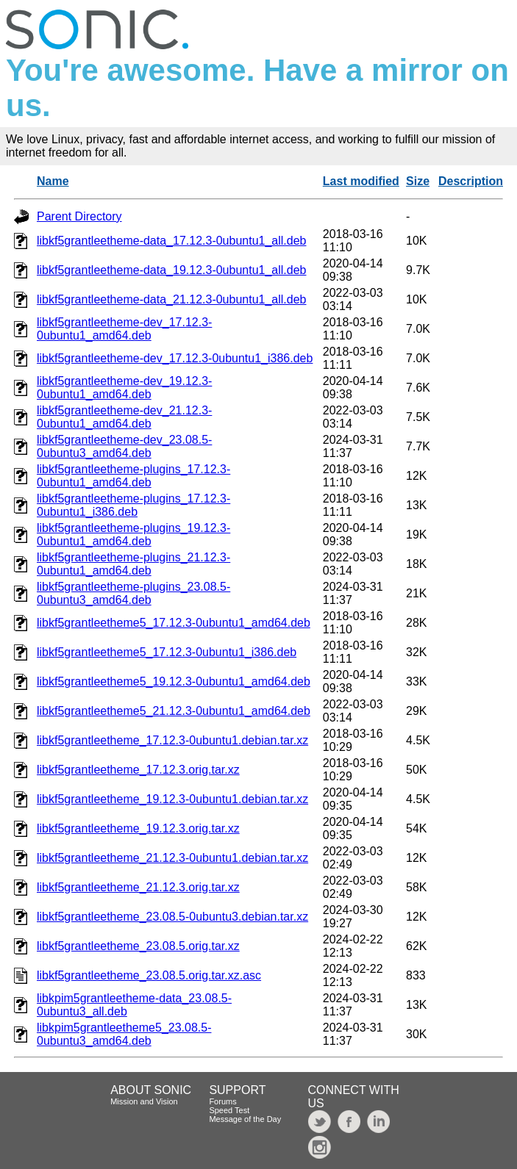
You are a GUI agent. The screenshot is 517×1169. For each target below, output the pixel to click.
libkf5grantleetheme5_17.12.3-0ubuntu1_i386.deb (166, 652)
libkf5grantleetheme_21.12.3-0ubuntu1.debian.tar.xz (172, 858)
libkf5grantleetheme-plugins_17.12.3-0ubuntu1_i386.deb (133, 505)
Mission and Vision (144, 1101)
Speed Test (229, 1110)
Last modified (361, 181)
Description (470, 181)
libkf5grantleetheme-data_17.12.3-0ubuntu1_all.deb (172, 240)
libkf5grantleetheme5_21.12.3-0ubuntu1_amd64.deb (173, 711)
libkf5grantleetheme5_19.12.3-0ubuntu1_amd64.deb (173, 681)
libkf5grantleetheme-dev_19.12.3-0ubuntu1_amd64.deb (124, 387)
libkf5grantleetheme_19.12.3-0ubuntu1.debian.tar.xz (172, 799)
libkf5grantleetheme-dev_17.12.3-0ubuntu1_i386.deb (175, 358)
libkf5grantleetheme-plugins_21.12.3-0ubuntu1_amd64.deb (133, 564)
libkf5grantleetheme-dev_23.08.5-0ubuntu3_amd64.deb (124, 446)
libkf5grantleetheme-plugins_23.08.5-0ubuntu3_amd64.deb (133, 593)
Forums (222, 1101)
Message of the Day (245, 1119)
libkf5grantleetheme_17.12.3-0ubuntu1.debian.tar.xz (172, 740)
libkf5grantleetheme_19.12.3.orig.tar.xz (138, 828)
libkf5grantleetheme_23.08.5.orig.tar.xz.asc (149, 975)
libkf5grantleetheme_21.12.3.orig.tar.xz (138, 887)
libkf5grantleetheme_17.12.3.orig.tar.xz (138, 769)
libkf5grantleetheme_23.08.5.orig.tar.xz (138, 946)
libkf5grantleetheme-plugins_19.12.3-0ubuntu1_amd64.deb (133, 534)
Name (53, 181)
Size (417, 181)
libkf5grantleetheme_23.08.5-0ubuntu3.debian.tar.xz (172, 916)
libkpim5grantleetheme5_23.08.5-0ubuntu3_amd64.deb (124, 1034)
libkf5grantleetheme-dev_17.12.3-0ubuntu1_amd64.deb (124, 329)
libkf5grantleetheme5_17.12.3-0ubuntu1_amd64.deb (173, 622)
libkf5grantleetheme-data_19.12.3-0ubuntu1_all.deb (172, 270)
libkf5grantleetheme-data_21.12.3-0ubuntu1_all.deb (172, 299)
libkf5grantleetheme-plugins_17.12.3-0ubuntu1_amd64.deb (133, 476)
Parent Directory (79, 216)
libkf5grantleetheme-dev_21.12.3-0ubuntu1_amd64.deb (124, 417)
